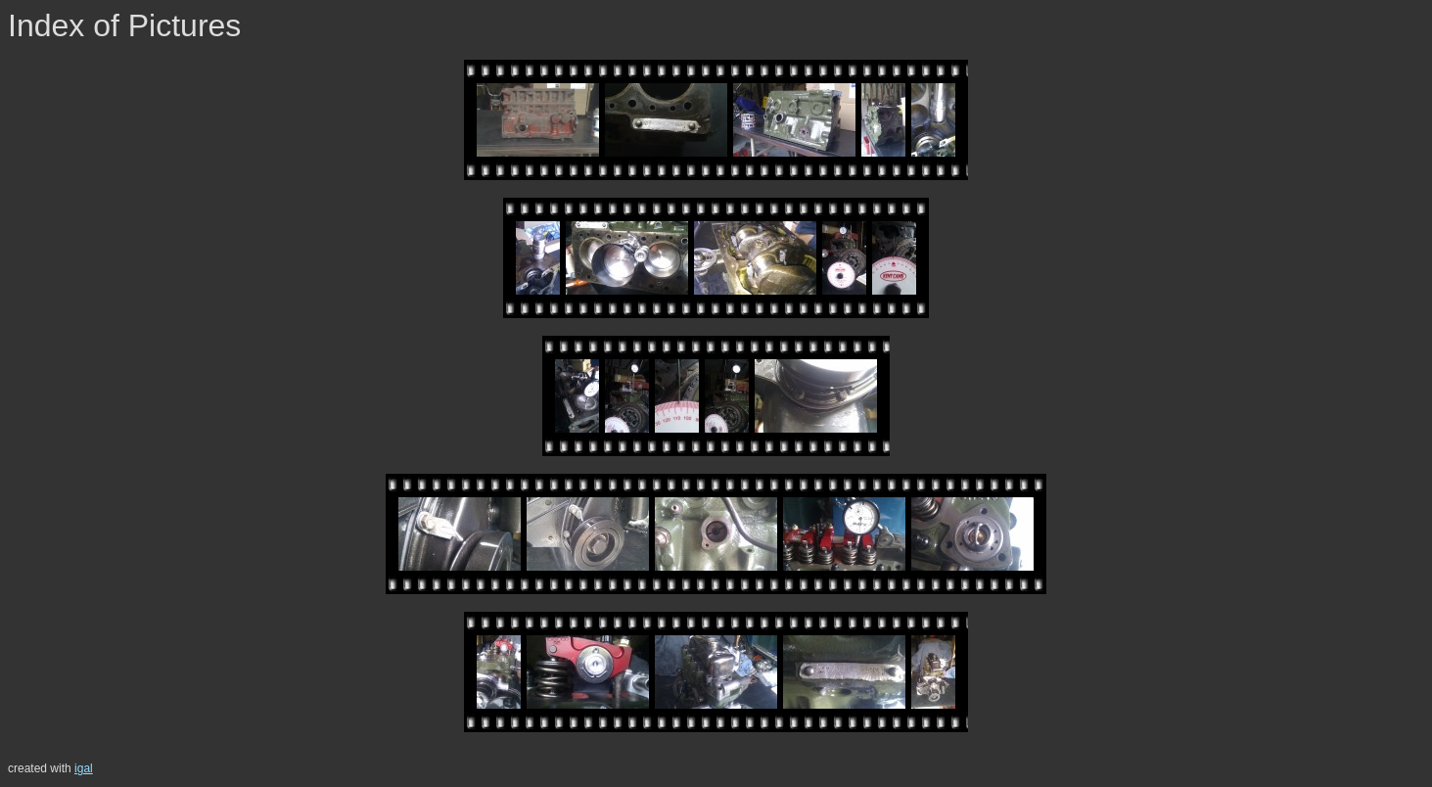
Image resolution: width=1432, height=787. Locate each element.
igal (83, 768)
